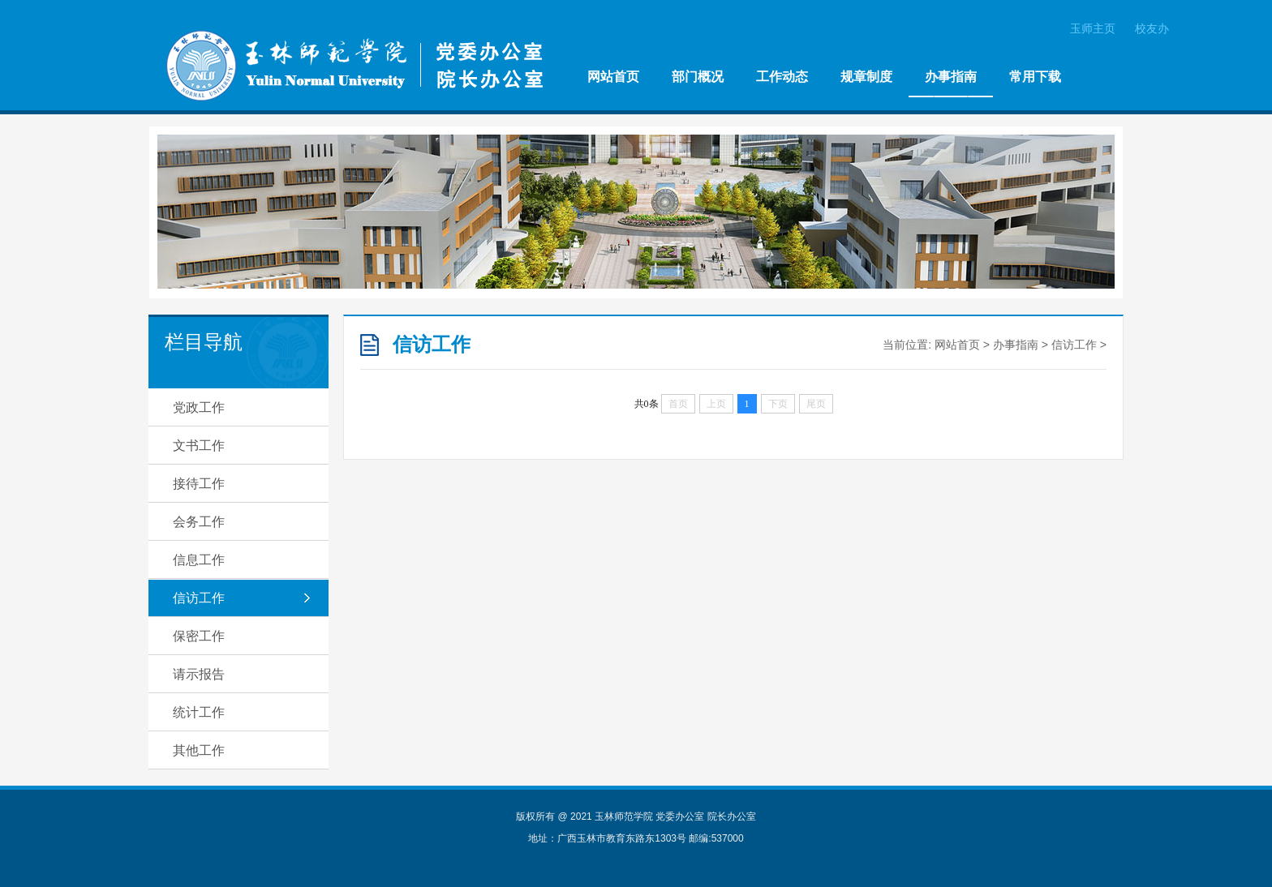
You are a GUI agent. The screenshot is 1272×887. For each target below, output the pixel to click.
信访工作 (199, 598)
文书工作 (199, 445)
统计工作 (199, 712)
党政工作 (199, 407)
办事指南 (951, 77)
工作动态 (782, 77)
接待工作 (199, 484)
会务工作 (199, 522)
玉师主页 (1092, 28)
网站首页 (613, 77)
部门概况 (698, 77)
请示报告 (199, 674)
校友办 (1152, 28)
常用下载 (1035, 77)
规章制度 (866, 77)
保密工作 (199, 636)
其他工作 (199, 750)
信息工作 (199, 560)
